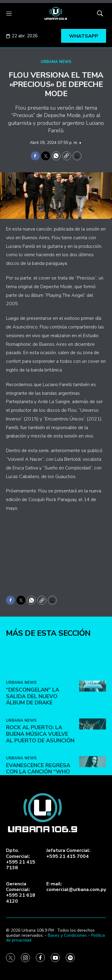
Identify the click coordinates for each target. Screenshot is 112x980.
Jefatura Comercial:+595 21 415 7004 (68, 853)
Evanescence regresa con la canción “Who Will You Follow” (38, 823)
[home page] (56, 13)
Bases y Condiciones (67, 935)
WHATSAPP (83, 36)
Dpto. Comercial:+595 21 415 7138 (20, 859)
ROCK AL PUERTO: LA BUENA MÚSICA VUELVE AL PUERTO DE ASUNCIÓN (40, 786)
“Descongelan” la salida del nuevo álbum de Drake (32, 748)
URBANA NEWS (56, 61)
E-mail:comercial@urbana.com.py (76, 887)
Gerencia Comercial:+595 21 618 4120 (20, 892)
